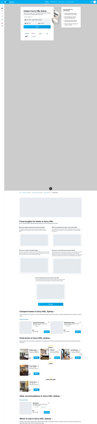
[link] (50, 304)
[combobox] (28, 17)
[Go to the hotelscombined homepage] (9, 1)
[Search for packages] (2, 13)
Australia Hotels (25, 192)
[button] (2, 2)
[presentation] (54, 311)
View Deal (47, 331)
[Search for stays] (2, 8)
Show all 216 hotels (24, 319)
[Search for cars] (2, 11)
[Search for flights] (2, 5)
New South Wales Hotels (36, 192)
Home (20, 192)
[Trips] (2, 19)
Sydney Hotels (46, 192)
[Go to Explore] (2, 16)
